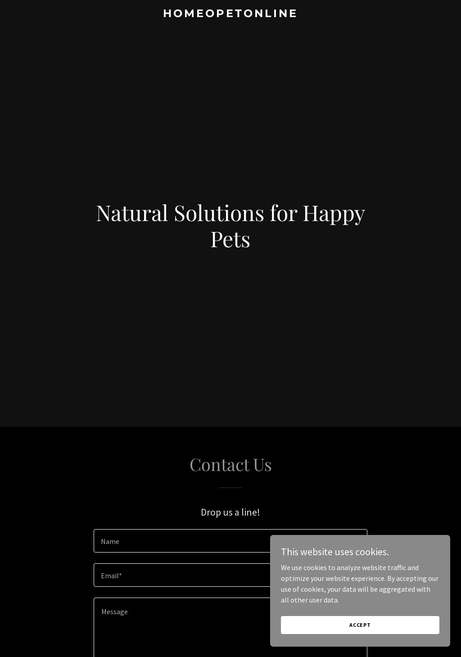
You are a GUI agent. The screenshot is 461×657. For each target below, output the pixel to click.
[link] (230, 14)
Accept (360, 624)
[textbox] (230, 541)
